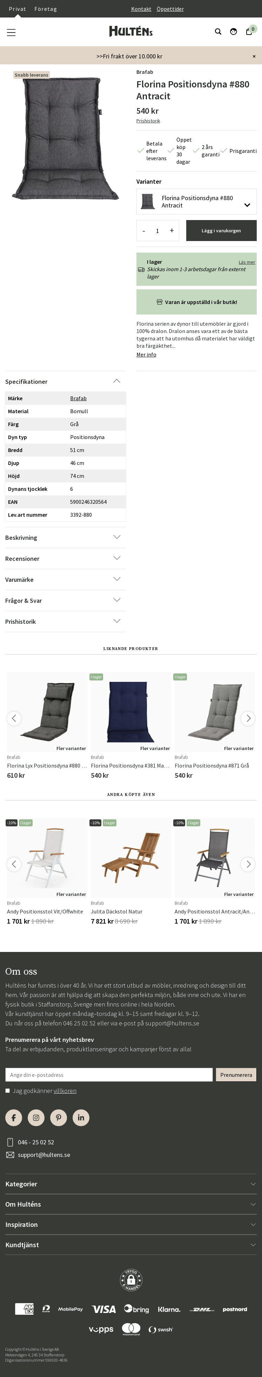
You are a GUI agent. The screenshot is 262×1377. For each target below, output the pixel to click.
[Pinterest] (58, 1117)
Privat (17, 8)
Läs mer (247, 262)
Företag (45, 8)
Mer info (146, 354)
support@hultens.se (172, 1023)
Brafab (144, 71)
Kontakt (141, 8)
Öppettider (170, 8)
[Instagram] (36, 1117)
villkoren (65, 1091)
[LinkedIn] (81, 1117)
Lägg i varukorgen (221, 230)
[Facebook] (13, 1117)
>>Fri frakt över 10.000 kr (129, 56)
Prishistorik (148, 121)
